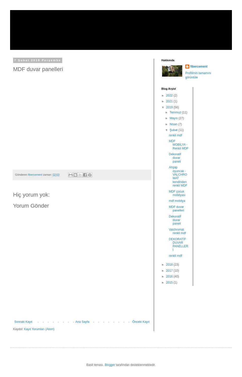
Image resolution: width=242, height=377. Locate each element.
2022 (170, 95)
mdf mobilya (177, 201)
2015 (170, 282)
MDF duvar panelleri (176, 208)
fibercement (36, 21)
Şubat (174, 130)
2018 (170, 264)
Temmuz (176, 112)
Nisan (174, 124)
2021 (170, 101)
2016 (170, 276)
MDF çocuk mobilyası (177, 193)
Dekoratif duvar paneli (175, 157)
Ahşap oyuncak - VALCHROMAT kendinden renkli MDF (178, 176)
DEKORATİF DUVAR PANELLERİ (178, 244)
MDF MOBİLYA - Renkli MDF (179, 144)
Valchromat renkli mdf (177, 231)
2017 (170, 270)
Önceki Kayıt (140, 322)
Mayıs (174, 118)
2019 (170, 107)
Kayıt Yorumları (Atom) (39, 329)
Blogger (110, 365)
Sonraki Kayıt (23, 322)
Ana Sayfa (82, 322)
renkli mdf (175, 135)
